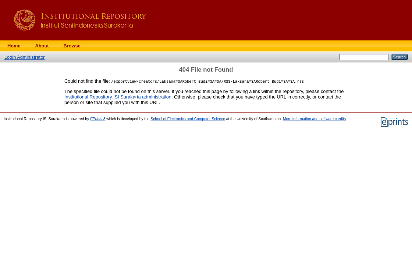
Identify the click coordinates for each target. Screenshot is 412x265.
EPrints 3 (98, 119)
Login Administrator (24, 57)
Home (14, 46)
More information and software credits (314, 119)
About (42, 46)
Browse (72, 46)
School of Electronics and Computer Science (187, 119)
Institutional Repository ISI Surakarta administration (117, 97)
